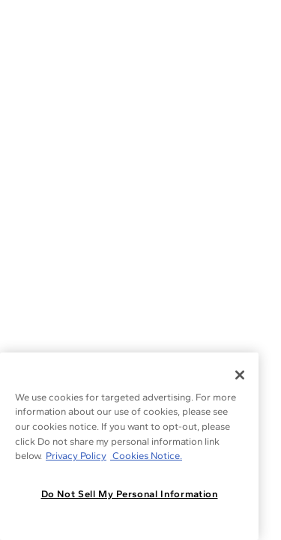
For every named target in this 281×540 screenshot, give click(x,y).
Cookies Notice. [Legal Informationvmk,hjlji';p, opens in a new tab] (146, 455)
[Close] (239, 375)
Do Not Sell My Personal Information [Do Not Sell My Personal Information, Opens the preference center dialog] (129, 494)
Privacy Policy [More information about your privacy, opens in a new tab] (76, 455)
